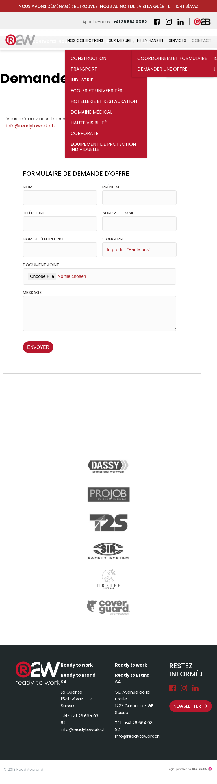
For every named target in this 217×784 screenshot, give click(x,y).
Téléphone (34, 213)
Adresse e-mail (118, 213)
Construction (88, 58)
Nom (27, 187)
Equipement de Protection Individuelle (103, 147)
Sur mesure (120, 40)
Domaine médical (91, 112)
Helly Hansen (150, 40)
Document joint (41, 265)
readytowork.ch (24, 39)
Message (32, 292)
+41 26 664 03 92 (130, 22)
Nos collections (85, 40)
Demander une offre (162, 69)
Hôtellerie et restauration (104, 101)
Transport (84, 69)
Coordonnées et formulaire (172, 58)
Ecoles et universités (96, 90)
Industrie (82, 80)
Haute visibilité (89, 122)
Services (177, 40)
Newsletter (187, 706)
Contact (201, 40)
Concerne (113, 239)
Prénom (110, 187)
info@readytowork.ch (30, 126)
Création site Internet (193, 769)
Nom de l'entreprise (43, 239)
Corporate (84, 133)
